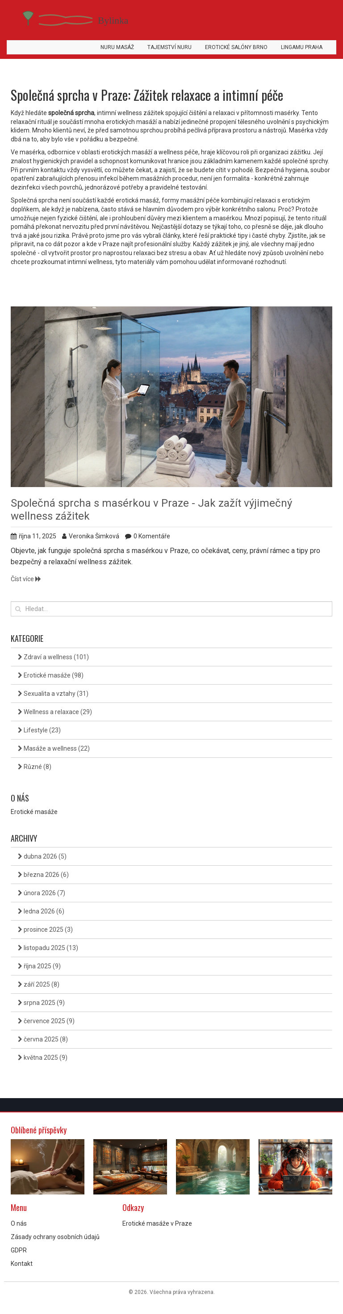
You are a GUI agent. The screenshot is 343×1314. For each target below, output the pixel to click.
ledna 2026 (41, 911)
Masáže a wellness (54, 748)
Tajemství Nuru (169, 47)
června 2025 (43, 1039)
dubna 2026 (42, 856)
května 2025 (42, 1057)
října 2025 (39, 966)
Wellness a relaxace (55, 711)
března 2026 (43, 874)
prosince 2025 (45, 929)
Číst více (26, 579)
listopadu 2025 (48, 947)
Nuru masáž (117, 47)
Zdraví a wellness (53, 657)
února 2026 (41, 893)
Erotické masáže (51, 675)
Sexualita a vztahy (53, 693)
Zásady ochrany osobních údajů (55, 1236)
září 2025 (38, 984)
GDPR (19, 1250)
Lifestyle (39, 730)
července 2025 (46, 1021)
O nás (19, 1223)
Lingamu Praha (301, 47)
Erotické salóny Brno (236, 47)
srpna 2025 (41, 1002)
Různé (34, 766)
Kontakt (22, 1263)
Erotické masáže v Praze (157, 1223)
